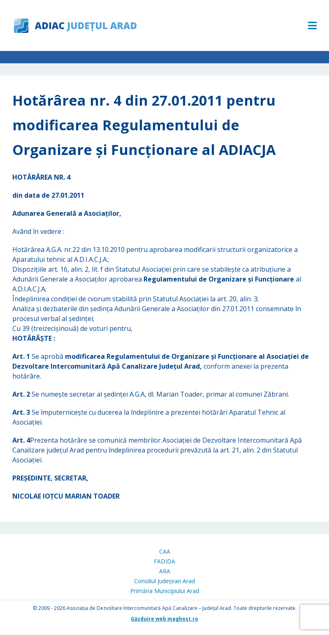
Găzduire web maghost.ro (164, 618)
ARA (164, 571)
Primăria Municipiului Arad (164, 591)
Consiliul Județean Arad (164, 581)
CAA (164, 551)
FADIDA (164, 561)
